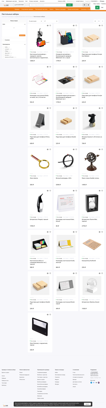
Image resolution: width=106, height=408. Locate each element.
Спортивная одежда (27, 9)
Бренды (74, 379)
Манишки (39, 396)
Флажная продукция (24, 374)
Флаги (52, 9)
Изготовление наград (60, 374)
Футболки (4, 385)
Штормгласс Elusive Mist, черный (89, 220)
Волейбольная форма (42, 386)
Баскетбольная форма (42, 384)
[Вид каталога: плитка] (95, 21)
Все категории (19, 4)
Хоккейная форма (41, 388)
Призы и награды (60, 9)
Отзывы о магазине (33, 1)
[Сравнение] (88, 5)
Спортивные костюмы (42, 393)
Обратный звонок (94, 375)
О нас (3, 1)
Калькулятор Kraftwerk (89, 260)
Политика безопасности (78, 374)
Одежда (17, 9)
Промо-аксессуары (73, 9)
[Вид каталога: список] (99, 21)
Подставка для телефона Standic (66, 137)
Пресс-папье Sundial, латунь (90, 178)
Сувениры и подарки (87, 9)
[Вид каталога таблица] (102, 21)
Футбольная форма (41, 381)
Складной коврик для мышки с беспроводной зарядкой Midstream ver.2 (65, 97)
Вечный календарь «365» (64, 178)
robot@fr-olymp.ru (75, 1)
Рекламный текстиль (41, 9)
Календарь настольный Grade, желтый (65, 261)
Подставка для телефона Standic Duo (40, 302)
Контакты (42, 1)
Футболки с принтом (42, 374)
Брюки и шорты (5, 372)
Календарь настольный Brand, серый (65, 302)
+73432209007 (91, 1)
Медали (57, 379)
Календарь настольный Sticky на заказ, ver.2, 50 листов (39, 96)
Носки (3, 375)
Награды (57, 381)
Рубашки (4, 378)
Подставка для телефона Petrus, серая (40, 137)
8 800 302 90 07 (94, 374)
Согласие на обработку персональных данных (35, 405)
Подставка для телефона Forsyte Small (92, 96)
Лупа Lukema (34, 178)
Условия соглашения (78, 377)
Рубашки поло (5, 380)
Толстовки (4, 383)
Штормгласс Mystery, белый (90, 302)
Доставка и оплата (77, 381)
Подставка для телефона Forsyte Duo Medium (92, 55)
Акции (74, 386)
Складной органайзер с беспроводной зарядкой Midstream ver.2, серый (63, 55)
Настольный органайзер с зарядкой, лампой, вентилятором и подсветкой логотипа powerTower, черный (39, 56)
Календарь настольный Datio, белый (65, 220)
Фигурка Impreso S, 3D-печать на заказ (92, 137)
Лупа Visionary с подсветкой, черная (39, 344)
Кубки (56, 372)
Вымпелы (22, 377)
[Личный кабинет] (84, 5)
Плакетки (57, 377)
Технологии (21, 1)
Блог (26, 1)
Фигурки (57, 384)
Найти (69, 4)
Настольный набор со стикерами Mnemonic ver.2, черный (38, 262)
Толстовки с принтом (42, 377)
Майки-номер (40, 398)
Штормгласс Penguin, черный (39, 219)
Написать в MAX (61, 1)
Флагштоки (22, 379)
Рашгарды (39, 391)
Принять (87, 404)
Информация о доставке (11, 1)
